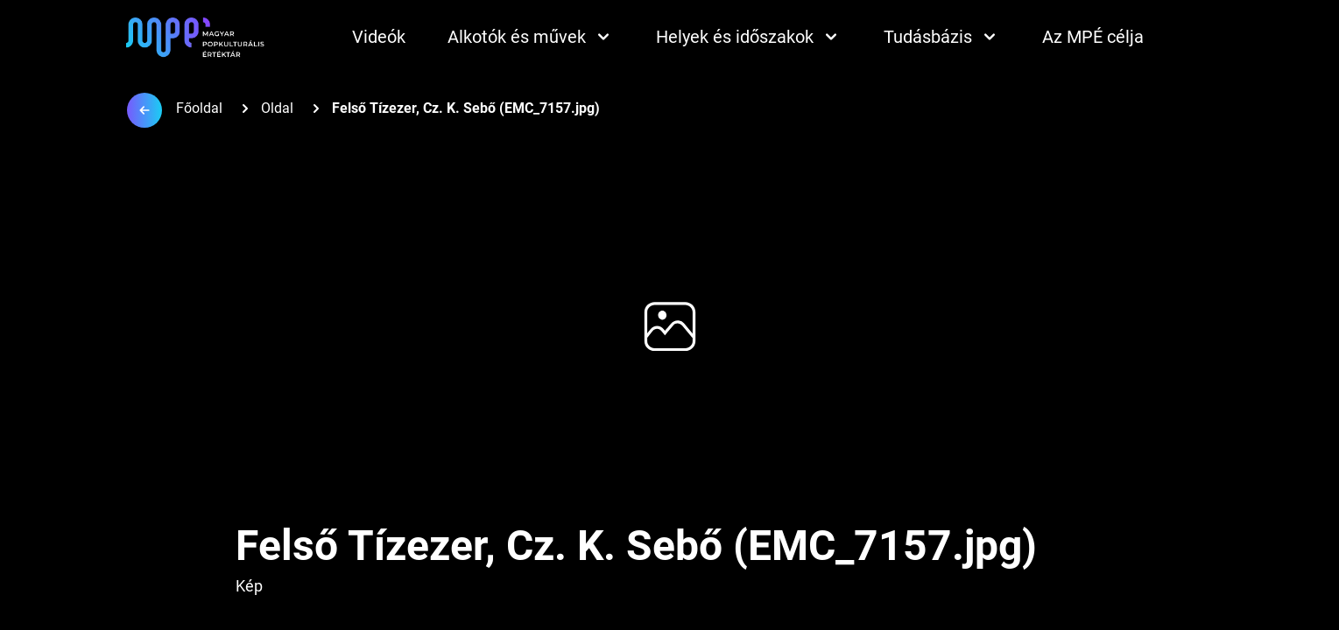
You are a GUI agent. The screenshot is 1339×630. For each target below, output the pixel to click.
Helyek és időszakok (749, 36)
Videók (378, 36)
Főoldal (199, 108)
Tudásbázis (942, 36)
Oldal (277, 108)
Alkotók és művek (531, 36)
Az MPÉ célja (1093, 36)
